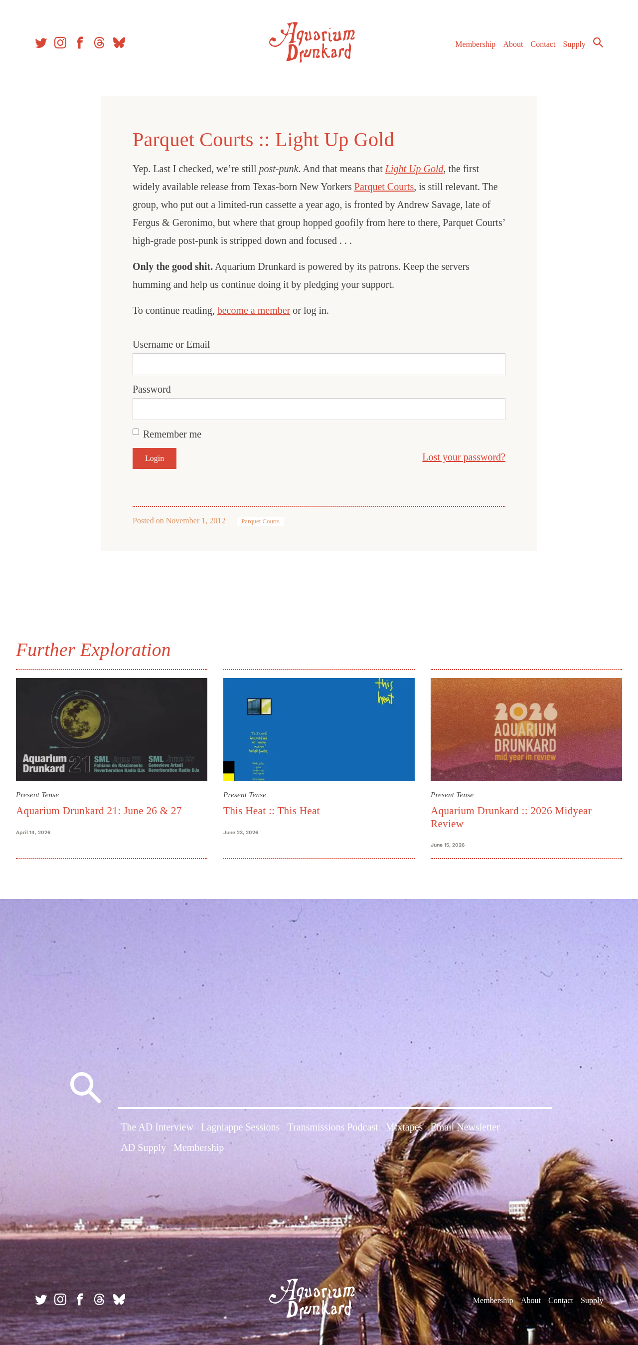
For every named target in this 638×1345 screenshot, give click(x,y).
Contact (543, 44)
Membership (475, 44)
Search (598, 42)
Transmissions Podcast (333, 1126)
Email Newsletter (464, 1126)
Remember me (172, 434)
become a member (254, 310)
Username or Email (171, 344)
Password (152, 389)
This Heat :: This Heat (271, 811)
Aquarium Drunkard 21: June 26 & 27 (99, 811)
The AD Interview (157, 1126)
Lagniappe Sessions (240, 1126)
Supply (574, 44)
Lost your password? (463, 456)
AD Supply (143, 1147)
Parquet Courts (384, 186)
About (513, 44)
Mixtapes (404, 1126)
